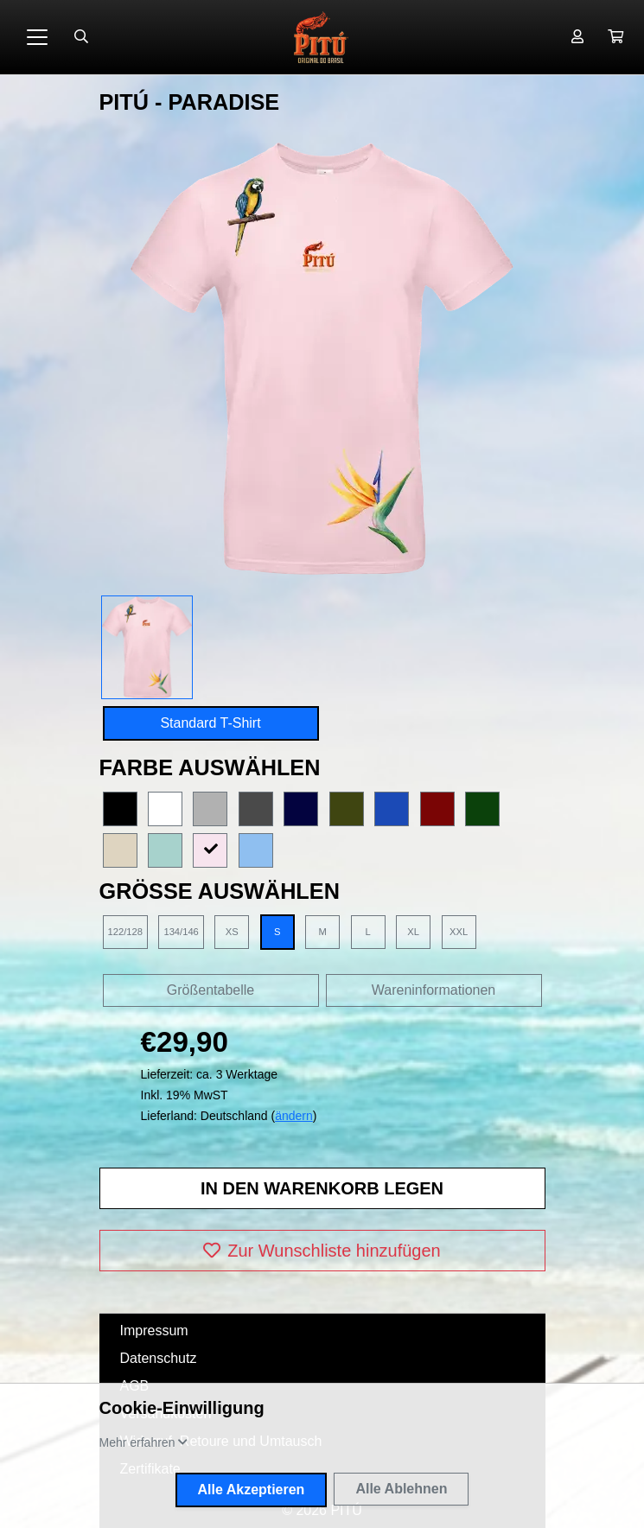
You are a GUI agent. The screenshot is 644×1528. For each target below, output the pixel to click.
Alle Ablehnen (401, 1488)
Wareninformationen (433, 990)
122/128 (125, 931)
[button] (615, 37)
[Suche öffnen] (81, 37)
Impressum (154, 1330)
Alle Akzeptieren (251, 1489)
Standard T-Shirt (210, 723)
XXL (459, 931)
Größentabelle (210, 990)
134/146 (180, 931)
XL (413, 931)
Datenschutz (158, 1358)
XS (232, 931)
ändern (294, 1116)
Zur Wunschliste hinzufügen (321, 1250)
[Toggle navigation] (37, 37)
